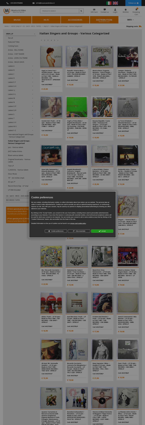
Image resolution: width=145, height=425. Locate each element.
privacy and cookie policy (78, 223)
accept (102, 231)
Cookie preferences (55, 231)
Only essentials (79, 231)
